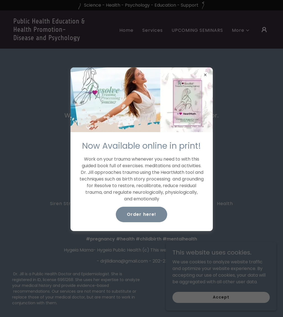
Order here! (141, 214)
